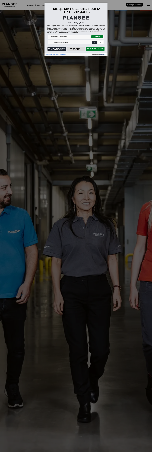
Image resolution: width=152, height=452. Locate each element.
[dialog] (76, 29)
